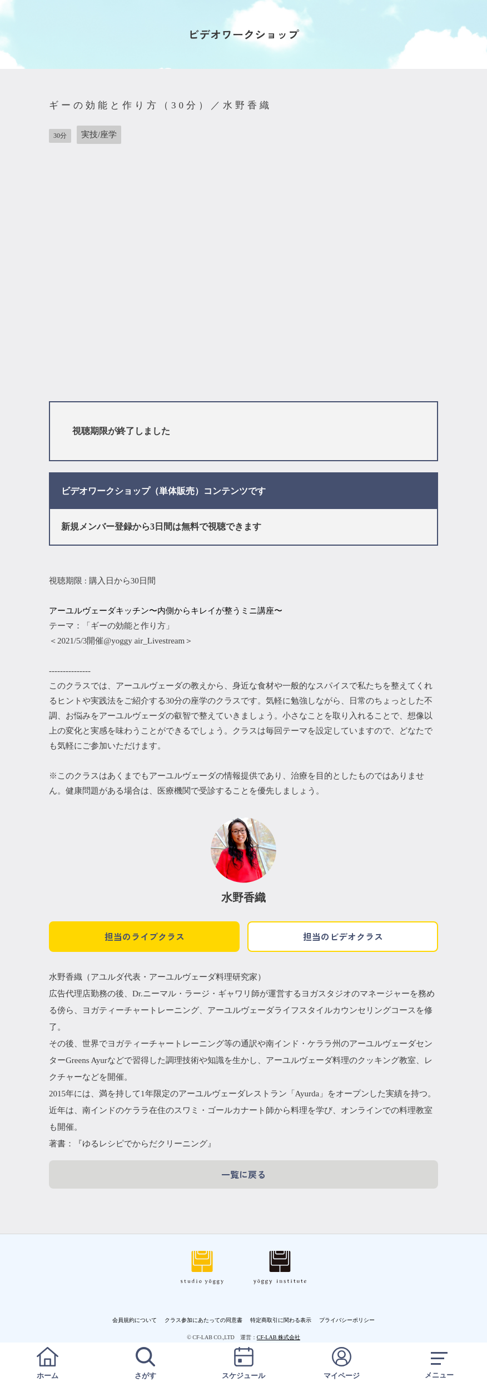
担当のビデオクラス (343, 936)
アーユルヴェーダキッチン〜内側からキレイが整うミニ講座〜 (165, 610)
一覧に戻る (243, 1174)
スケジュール (243, 1363)
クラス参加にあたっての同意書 (203, 1320)
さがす (145, 1363)
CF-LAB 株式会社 (278, 1337)
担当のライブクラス (145, 936)
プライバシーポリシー (347, 1320)
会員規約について (134, 1320)
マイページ (341, 1363)
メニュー (439, 1363)
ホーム (47, 1363)
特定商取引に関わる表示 (280, 1320)
